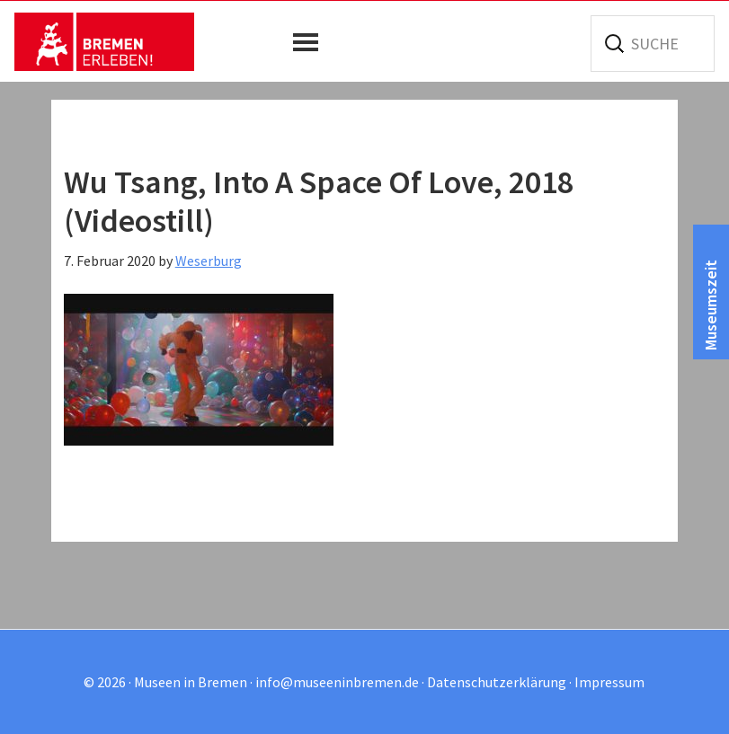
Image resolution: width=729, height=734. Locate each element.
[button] (310, 42)
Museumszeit (710, 305)
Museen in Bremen (104, 41)
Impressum (609, 682)
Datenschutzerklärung (496, 682)
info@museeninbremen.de (337, 682)
